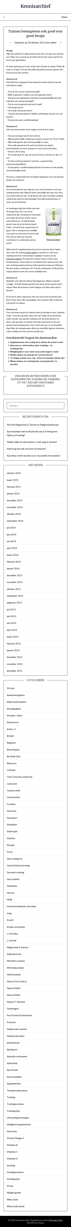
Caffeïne (11, 770)
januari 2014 (13, 568)
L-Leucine (11, 940)
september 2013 (15, 595)
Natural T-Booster (16, 1001)
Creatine (11, 804)
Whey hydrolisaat (16, 1206)
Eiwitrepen (12, 831)
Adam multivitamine (16, 701)
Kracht (10, 920)
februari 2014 (14, 561)
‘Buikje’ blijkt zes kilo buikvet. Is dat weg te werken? (32, 442)
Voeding (11, 1165)
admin (53, 42)
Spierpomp (12, 1063)
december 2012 (14, 657)
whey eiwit (31, 252)
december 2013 (14, 575)
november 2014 (15, 507)
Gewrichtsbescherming (18, 865)
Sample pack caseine (17, 1029)
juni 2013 (11, 616)
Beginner (11, 742)
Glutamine (12, 885)
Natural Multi (13, 988)
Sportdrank (12, 1070)
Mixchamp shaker (15, 967)
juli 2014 (11, 527)
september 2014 (15, 520)
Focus (10, 851)
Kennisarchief (35, 6)
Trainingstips (13, 1111)
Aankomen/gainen (16, 695)
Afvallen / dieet (14, 715)
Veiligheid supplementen (19, 1124)
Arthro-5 (11, 729)
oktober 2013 (14, 589)
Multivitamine (14, 974)
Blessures (12, 763)
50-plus (10, 688)
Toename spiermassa (17, 1090)
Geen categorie (14, 858)
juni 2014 (11, 534)
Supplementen (14, 1083)
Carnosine (12, 783)
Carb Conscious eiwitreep (19, 776)
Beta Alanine (13, 749)
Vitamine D (12, 1158)
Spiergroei (12, 1049)
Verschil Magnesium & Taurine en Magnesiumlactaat (33, 424)
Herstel (10, 892)
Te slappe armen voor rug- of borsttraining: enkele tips (37, 358)
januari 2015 (13, 493)
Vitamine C (12, 1151)
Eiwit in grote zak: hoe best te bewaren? (26, 448)
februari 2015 (14, 486)
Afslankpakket (14, 708)
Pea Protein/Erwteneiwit (19, 1015)
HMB (9, 899)
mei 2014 (11, 541)
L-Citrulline (12, 933)
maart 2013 (13, 636)
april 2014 (12, 548)
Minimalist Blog (56, 1220)
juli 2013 (11, 609)
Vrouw (10, 1185)
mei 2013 (11, 623)
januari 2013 (13, 650)
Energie (11, 845)
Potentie (11, 1022)
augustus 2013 (14, 602)
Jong (9, 913)
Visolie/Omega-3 (15, 1138)
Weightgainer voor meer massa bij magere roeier (34, 351)
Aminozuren (13, 722)
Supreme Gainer (13, 258)
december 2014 (14, 500)
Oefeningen (13, 1008)
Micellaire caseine (16, 960)
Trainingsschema (15, 1104)
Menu (64, 16)
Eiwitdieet (12, 824)
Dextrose (11, 811)
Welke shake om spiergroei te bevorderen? (31, 354)
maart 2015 (13, 480)
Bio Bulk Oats (13, 756)
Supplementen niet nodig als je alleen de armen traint (36, 342)
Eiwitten (11, 838)
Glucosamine (13, 879)
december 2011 (14, 670)
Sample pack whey (16, 1036)
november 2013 (15, 582)
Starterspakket (14, 1076)
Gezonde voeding (15, 872)
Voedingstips (13, 1179)
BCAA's (10, 736)
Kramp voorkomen (16, 927)
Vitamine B (12, 1145)
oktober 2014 (14, 514)
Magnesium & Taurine (17, 947)
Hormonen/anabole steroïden (21, 906)
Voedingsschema (15, 1172)
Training (11, 1097)
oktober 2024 (14, 473)
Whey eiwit (12, 1199)
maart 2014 (13, 555)
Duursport (12, 817)
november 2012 (15, 664)
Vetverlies (12, 1131)
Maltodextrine (14, 954)
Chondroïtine (13, 797)
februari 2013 (14, 643)
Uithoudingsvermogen (18, 1117)
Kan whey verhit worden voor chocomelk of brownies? (33, 455)
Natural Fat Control (17, 981)
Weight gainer (14, 1192)
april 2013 (12, 630)
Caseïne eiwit (13, 790)
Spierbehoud (13, 1042)
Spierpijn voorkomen (17, 1056)
